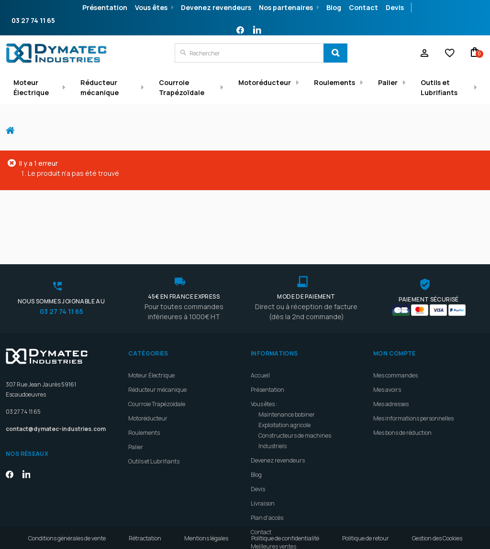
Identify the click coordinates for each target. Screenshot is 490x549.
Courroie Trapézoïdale (181, 87)
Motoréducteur (264, 82)
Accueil (14, 126)
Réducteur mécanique (99, 87)
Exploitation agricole (284, 389)
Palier (388, 82)
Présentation (104, 7)
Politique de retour (365, 538)
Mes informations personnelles (413, 382)
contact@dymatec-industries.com (56, 393)
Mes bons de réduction (402, 397)
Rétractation (145, 538)
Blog (333, 7)
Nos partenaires (286, 7)
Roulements (334, 82)
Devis (395, 7)
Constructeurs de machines (294, 400)
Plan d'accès (267, 482)
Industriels (272, 410)
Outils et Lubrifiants (439, 87)
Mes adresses (391, 368)
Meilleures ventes (273, 510)
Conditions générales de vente (67, 538)
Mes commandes (395, 339)
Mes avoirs (387, 354)
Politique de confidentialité (285, 538)
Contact (363, 7)
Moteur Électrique (31, 87)
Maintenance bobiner (286, 379)
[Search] (335, 53)
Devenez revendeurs (216, 7)
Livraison (263, 467)
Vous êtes (151, 7)
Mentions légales (206, 538)
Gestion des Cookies (437, 538)
